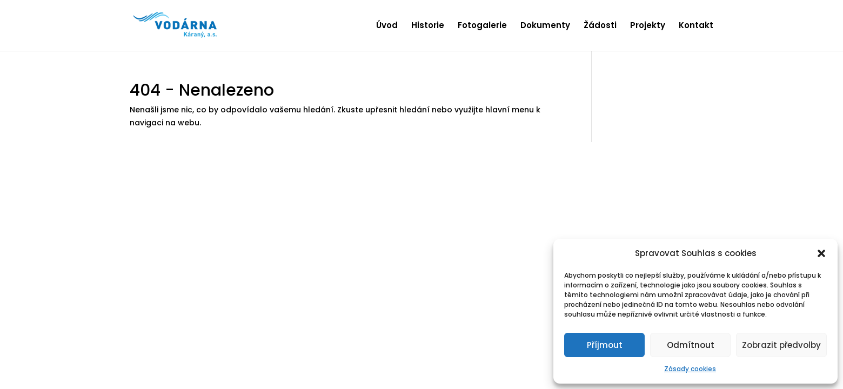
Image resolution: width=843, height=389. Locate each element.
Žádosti (600, 26)
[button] (821, 253)
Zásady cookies (690, 368)
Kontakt (696, 26)
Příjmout (605, 345)
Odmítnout (690, 345)
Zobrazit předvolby (781, 345)
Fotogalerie (482, 26)
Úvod (387, 26)
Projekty (647, 26)
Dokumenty (545, 26)
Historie (427, 26)
